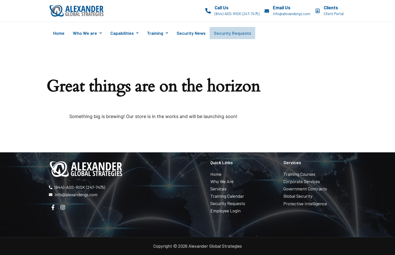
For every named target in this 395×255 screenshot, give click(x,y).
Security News (202, 33)
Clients (331, 7)
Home (60, 33)
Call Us (221, 7)
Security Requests (247, 33)
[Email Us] (267, 11)
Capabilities (131, 33)
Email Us (281, 7)
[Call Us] (208, 11)
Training (166, 33)
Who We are (91, 33)
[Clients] (317, 11)
